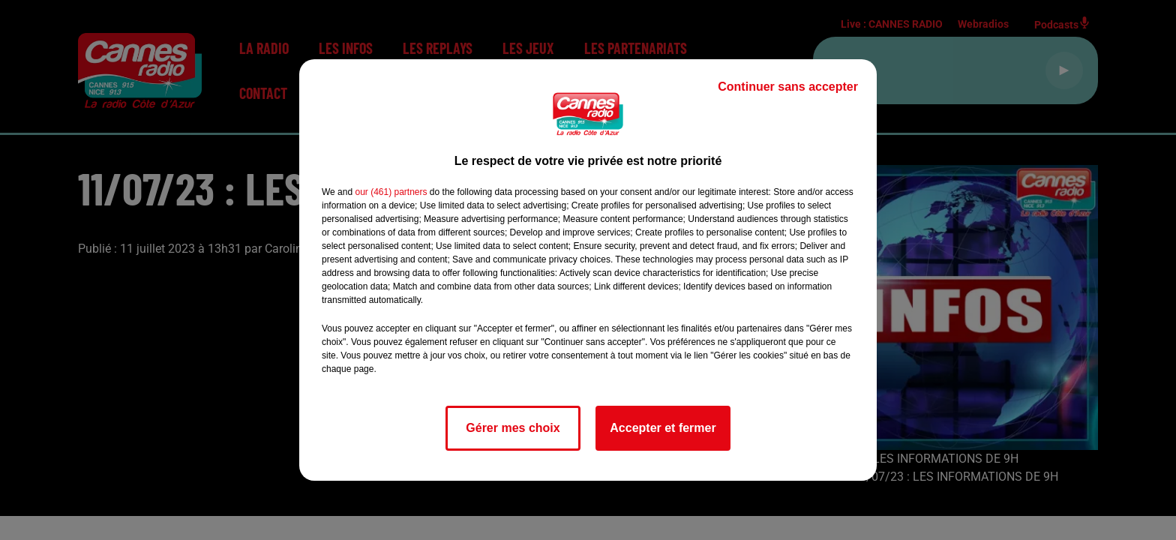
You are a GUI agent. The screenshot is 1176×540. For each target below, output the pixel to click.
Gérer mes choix (513, 428)
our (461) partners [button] (391, 192)
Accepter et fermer (663, 428)
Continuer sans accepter (788, 86)
